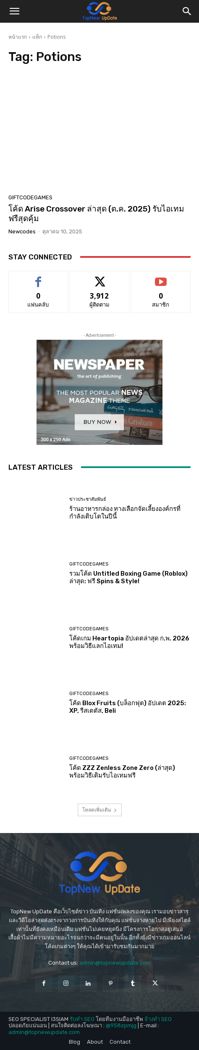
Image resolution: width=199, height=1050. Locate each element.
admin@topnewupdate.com (115, 963)
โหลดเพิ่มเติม (99, 809)
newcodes (22, 231)
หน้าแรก (17, 36)
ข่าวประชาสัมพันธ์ (87, 499)
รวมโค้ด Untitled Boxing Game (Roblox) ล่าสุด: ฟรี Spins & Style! (128, 577)
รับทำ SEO (82, 1019)
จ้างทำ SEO (158, 1019)
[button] (14, 11)
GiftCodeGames (30, 197)
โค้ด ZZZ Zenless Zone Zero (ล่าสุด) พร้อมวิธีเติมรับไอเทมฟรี (122, 771)
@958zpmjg (121, 1025)
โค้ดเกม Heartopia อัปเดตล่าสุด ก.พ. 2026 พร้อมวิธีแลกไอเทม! (129, 642)
